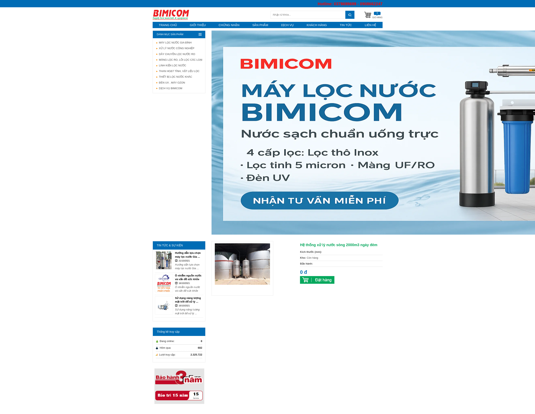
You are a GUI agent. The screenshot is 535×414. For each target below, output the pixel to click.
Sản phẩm (260, 25)
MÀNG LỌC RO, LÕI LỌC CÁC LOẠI (179, 59)
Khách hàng (317, 25)
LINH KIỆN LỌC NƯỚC (171, 65)
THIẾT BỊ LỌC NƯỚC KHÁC (174, 76)
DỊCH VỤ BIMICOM (169, 88)
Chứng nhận (229, 25)
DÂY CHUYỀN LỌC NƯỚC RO (175, 54)
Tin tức (346, 25)
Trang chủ (168, 25)
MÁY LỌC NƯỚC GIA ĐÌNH (174, 42)
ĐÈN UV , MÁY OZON (170, 82)
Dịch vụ (287, 25)
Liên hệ (370, 25)
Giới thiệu (198, 25)
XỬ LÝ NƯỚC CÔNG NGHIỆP (175, 48)
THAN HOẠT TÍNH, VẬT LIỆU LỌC (178, 71)
